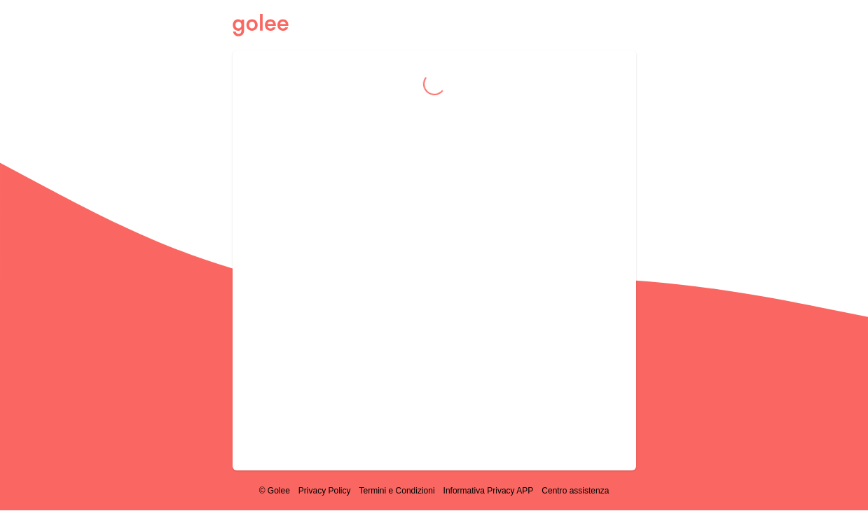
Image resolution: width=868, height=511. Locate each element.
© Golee (274, 491)
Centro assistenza (575, 491)
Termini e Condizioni (397, 491)
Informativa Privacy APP (488, 491)
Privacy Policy (324, 491)
